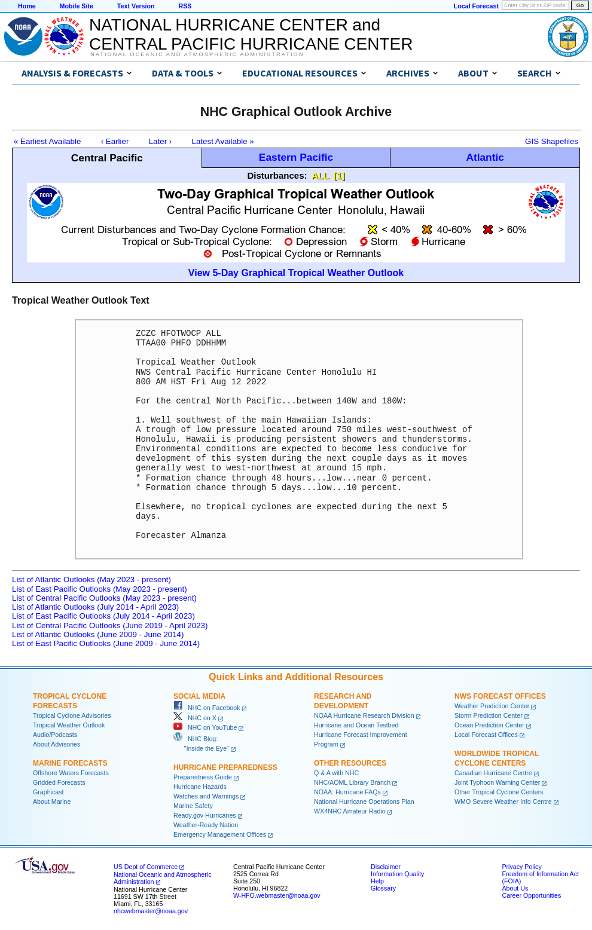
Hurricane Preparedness (225, 767)
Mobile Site (76, 6)
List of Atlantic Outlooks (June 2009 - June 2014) (98, 634)
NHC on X (194, 717)
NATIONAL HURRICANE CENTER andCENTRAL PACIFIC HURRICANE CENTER (251, 34)
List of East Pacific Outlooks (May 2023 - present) (99, 589)
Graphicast (48, 792)
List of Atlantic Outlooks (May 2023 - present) (91, 579)
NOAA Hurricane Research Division (364, 715)
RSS (184, 6)
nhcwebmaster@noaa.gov (151, 910)
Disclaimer (386, 866)
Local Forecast (476, 6)
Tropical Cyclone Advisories (72, 715)
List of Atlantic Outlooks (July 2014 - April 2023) (95, 606)
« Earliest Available (47, 141)
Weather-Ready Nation (205, 824)
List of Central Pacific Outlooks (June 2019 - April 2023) (109, 625)
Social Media (199, 696)
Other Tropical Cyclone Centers (499, 792)
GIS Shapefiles (551, 141)
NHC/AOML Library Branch (352, 782)
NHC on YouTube (205, 727)
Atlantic (485, 157)
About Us (515, 888)
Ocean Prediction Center (489, 725)
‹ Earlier (115, 141)
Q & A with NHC (336, 772)
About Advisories (56, 744)
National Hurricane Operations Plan (364, 801)
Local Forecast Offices (486, 734)
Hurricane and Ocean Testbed (356, 725)
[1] (339, 175)
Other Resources (350, 763)
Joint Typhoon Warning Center (497, 782)
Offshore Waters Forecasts (71, 772)
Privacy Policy (521, 866)
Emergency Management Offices (219, 834)
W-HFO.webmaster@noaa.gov (277, 895)
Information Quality (397, 873)
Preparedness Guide (202, 777)
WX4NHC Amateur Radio (350, 811)
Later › (160, 141)
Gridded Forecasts (59, 782)
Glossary (383, 888)
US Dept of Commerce (146, 866)
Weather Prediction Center (491, 705)
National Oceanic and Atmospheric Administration (197, 54)
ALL (320, 175)
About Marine (52, 801)
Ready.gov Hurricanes (204, 815)
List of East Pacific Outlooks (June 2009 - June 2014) (106, 643)
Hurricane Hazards (200, 786)
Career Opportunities (531, 895)
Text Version (136, 6)
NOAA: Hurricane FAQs (347, 792)
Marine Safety (193, 805)
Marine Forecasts (70, 763)
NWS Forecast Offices (500, 696)
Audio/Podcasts (55, 734)
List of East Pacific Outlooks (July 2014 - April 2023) (103, 615)
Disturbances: (277, 175)
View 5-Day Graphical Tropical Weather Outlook (296, 273)
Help (377, 881)
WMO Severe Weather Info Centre (503, 801)
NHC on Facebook (206, 707)
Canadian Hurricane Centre (493, 772)
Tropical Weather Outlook (69, 725)
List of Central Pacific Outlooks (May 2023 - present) (104, 598)
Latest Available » (223, 141)
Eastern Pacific (296, 157)
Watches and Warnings (206, 796)
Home (27, 6)
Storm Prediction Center (488, 715)
